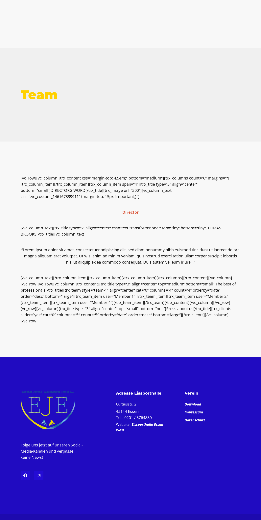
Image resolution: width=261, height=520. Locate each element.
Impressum (194, 412)
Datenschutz (195, 420)
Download (193, 404)
